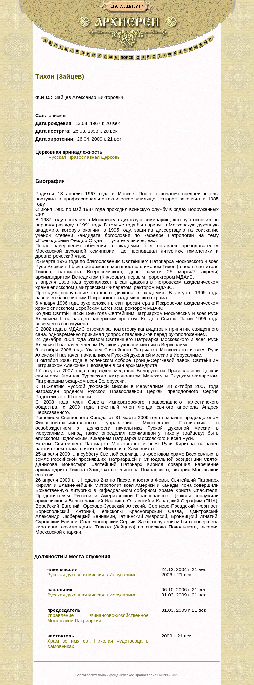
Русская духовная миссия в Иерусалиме (92, 574)
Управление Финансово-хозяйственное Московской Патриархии (97, 618)
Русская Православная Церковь (84, 157)
